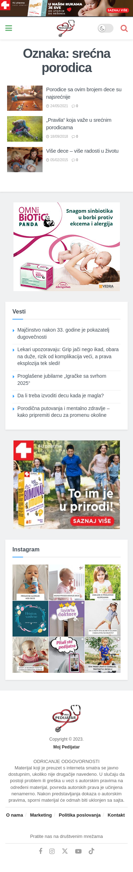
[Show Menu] (8, 28)
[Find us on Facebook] (40, 852)
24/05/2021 (57, 106)
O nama (14, 815)
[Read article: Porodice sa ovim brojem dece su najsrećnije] (25, 98)
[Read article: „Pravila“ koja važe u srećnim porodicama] (25, 129)
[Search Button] (124, 28)
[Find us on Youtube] (78, 852)
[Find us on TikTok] (91, 851)
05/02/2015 (57, 160)
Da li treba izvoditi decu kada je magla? (60, 395)
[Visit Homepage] (55, 28)
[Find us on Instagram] (52, 852)
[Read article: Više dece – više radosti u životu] (25, 160)
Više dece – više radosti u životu (82, 151)
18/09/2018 (57, 136)
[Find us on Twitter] (65, 851)
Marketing (41, 815)
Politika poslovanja (80, 815)
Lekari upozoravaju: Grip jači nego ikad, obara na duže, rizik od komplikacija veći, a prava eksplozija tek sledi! (68, 356)
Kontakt (115, 815)
